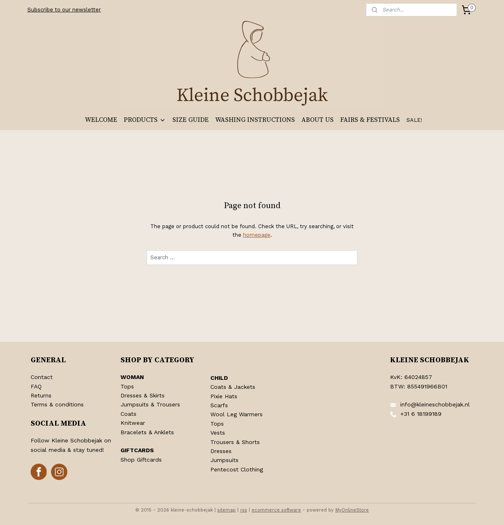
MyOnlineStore (352, 510)
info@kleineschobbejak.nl (435, 404)
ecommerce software (276, 510)
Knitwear (132, 423)
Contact (42, 377)
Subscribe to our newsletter (64, 10)
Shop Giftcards (141, 459)
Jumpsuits (224, 460)
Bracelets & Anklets (147, 432)
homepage (256, 235)
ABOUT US (317, 120)
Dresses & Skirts (142, 395)
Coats (128, 414)
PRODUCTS (145, 120)
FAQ (36, 386)
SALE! (414, 120)
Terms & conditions (57, 404)
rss (243, 510)
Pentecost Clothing (236, 469)
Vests (217, 432)
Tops (127, 386)
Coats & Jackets (232, 387)
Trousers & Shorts (235, 442)
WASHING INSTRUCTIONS (255, 120)
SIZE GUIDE (190, 120)
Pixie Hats (223, 396)
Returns (41, 395)
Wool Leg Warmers (236, 414)
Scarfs (219, 405)
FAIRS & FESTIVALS (370, 120)
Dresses (221, 451)
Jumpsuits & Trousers (150, 404)
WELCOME (101, 120)
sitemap (226, 510)
